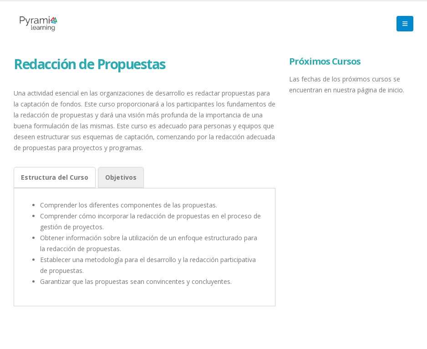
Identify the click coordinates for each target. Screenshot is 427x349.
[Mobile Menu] (404, 23)
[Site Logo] (39, 23)
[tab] (55, 177)
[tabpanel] (144, 243)
